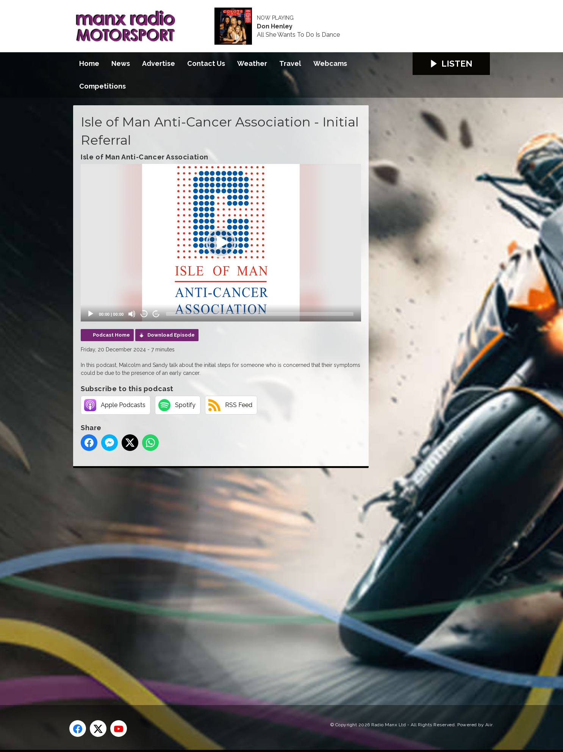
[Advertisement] (215, 578)
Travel (290, 63)
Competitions (102, 86)
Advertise (158, 63)
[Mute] (132, 314)
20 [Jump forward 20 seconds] (156, 314)
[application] (221, 242)
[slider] (259, 314)
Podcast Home (111, 335)
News (120, 63)
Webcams (330, 63)
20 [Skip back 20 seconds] (144, 314)
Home (89, 63)
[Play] (90, 314)
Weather (252, 63)
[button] (221, 243)
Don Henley (274, 26)
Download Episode (171, 335)
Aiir (489, 724)
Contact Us (206, 63)
